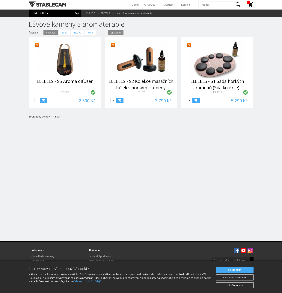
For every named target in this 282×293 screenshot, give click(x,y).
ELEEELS (105, 13)
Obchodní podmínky (100, 256)
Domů (135, 4)
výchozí (50, 32)
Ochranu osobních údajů (87, 281)
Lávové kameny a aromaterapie (134, 13)
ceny (91, 32)
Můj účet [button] (170, 4)
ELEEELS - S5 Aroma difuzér (65, 81)
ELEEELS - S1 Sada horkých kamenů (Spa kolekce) (217, 84)
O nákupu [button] (151, 4)
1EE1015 (141, 92)
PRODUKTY (40, 13)
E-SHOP (90, 13)
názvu (77, 32)
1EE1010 (217, 92)
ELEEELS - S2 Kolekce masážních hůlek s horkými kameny (141, 84)
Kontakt (185, 4)
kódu (64, 32)
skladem (116, 32)
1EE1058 (64, 92)
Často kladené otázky (42, 256)
